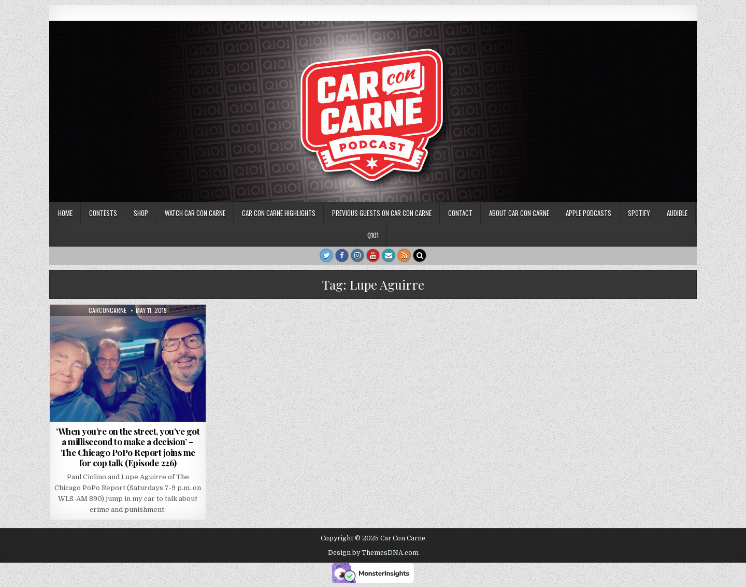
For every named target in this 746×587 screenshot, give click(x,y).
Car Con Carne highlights (278, 213)
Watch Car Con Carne (195, 213)
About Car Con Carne (519, 213)
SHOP (141, 213)
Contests (103, 213)
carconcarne (107, 310)
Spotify (639, 213)
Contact (460, 213)
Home (65, 213)
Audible (677, 213)
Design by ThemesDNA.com (373, 552)
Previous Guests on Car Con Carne (382, 213)
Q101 (373, 235)
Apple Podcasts (588, 213)
